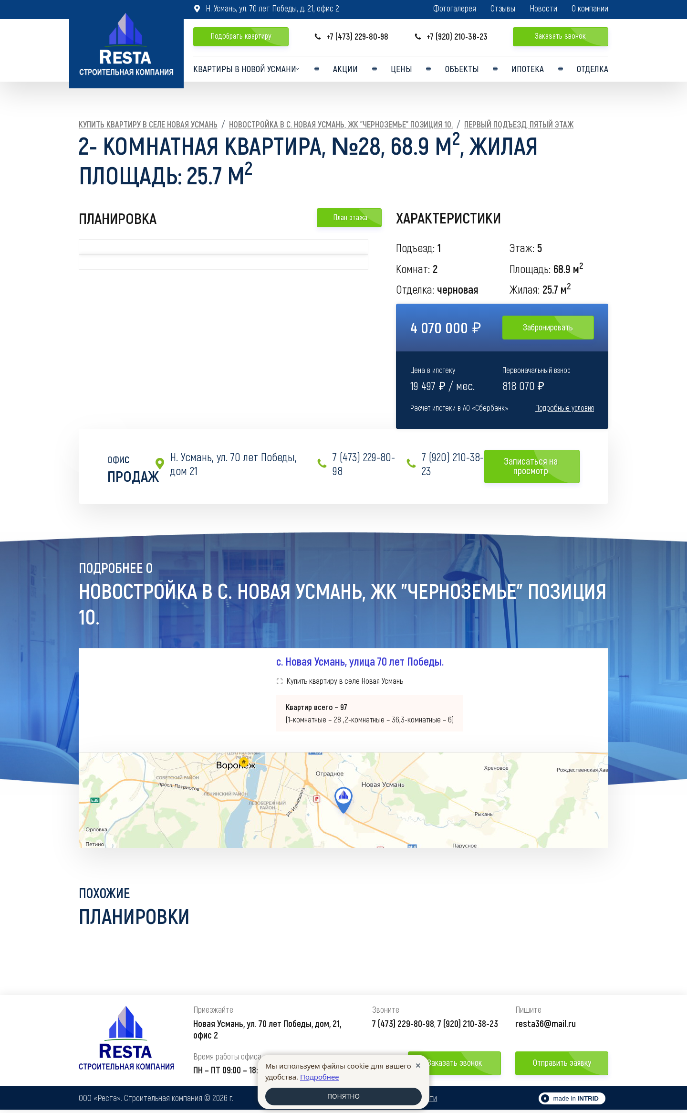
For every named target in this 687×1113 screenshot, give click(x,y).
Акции (347, 70)
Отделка (592, 70)
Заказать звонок (560, 35)
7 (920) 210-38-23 (445, 463)
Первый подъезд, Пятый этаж (518, 124)
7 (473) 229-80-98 (355, 463)
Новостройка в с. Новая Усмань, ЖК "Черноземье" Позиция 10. (341, 124)
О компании (590, 8)
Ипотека (527, 70)
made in (576, 1101)
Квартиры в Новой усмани (243, 70)
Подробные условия (564, 407)
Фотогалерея (454, 8)
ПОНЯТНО (343, 1096)
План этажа (349, 217)
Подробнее (319, 1076)
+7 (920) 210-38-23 (451, 37)
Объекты (462, 70)
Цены (402, 70)
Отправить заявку (562, 1065)
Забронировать (548, 327)
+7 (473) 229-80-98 (351, 37)
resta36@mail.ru (545, 1026)
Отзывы (502, 8)
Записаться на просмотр (538, 465)
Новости (543, 8)
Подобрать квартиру (241, 35)
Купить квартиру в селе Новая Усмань (148, 124)
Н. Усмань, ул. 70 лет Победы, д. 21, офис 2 (266, 8)
